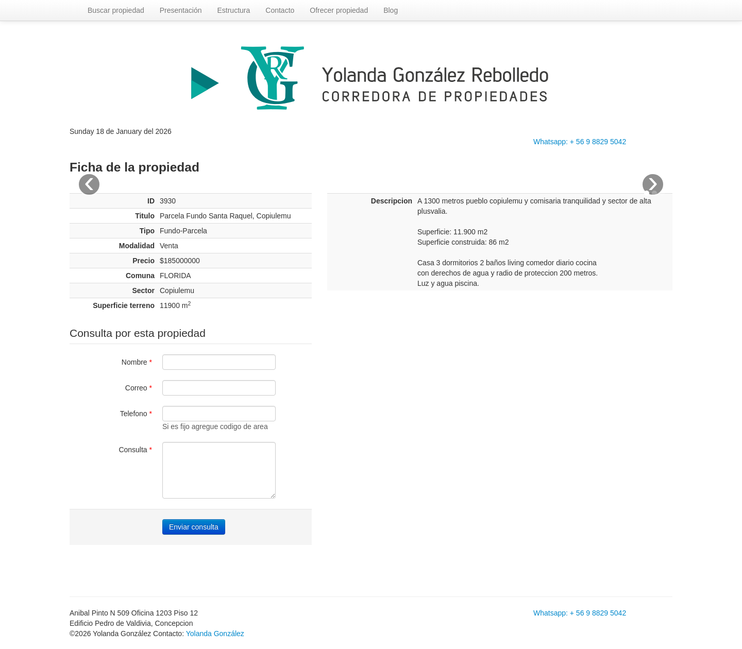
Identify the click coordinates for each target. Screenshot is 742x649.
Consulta (135, 450)
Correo (138, 388)
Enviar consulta (193, 527)
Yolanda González (215, 633)
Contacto (279, 10)
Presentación (181, 10)
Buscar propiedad (116, 10)
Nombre (137, 362)
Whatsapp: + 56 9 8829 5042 (579, 142)
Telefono (136, 413)
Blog (390, 10)
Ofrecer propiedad (339, 10)
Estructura (233, 10)
